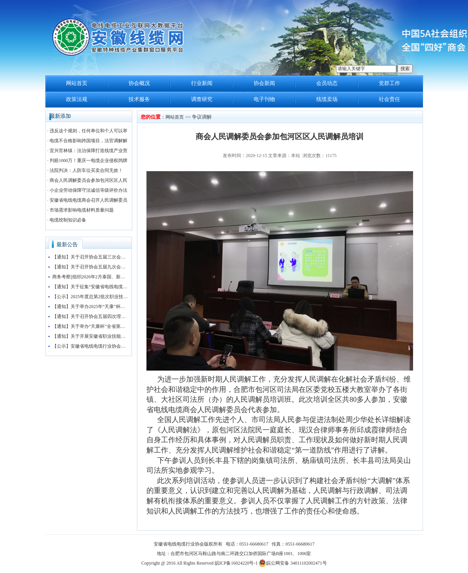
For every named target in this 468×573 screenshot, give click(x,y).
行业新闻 (201, 83)
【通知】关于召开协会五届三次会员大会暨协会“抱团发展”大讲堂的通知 (90, 257)
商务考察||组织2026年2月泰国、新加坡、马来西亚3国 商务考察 (90, 276)
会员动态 (327, 83)
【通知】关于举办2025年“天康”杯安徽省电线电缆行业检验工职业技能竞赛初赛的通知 (90, 306)
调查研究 (201, 99)
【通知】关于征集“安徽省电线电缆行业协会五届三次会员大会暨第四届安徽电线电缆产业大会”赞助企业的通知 (90, 286)
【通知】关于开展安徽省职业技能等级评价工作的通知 (90, 336)
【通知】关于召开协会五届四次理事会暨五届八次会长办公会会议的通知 (90, 316)
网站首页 (76, 83)
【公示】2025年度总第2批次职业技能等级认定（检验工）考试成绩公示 (90, 296)
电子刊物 (264, 99)
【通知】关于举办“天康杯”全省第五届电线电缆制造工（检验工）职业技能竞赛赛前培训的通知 (90, 326)
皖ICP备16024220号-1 (236, 563)
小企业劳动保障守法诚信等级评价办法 (88, 190)
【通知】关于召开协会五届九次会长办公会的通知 (90, 267)
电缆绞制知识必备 (68, 220)
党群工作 (389, 83)
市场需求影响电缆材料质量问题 (82, 210)
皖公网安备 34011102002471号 (292, 563)
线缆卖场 (327, 99)
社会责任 (389, 99)
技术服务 (139, 99)
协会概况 (139, 83)
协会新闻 (264, 83)
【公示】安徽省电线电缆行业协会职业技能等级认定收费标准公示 (90, 346)
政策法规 (76, 99)
